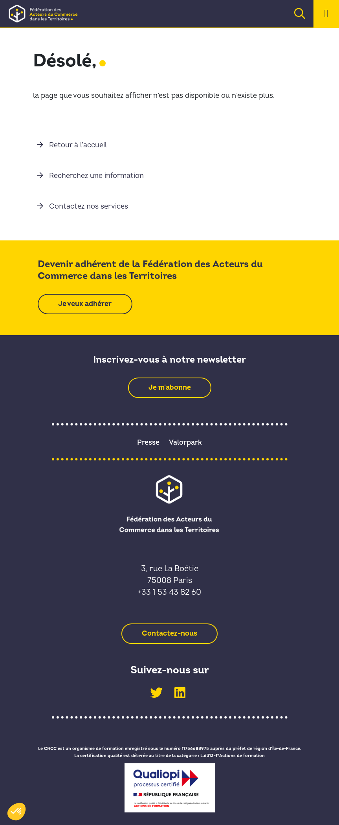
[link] (46, 13)
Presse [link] (148, 442)
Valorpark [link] (185, 442)
